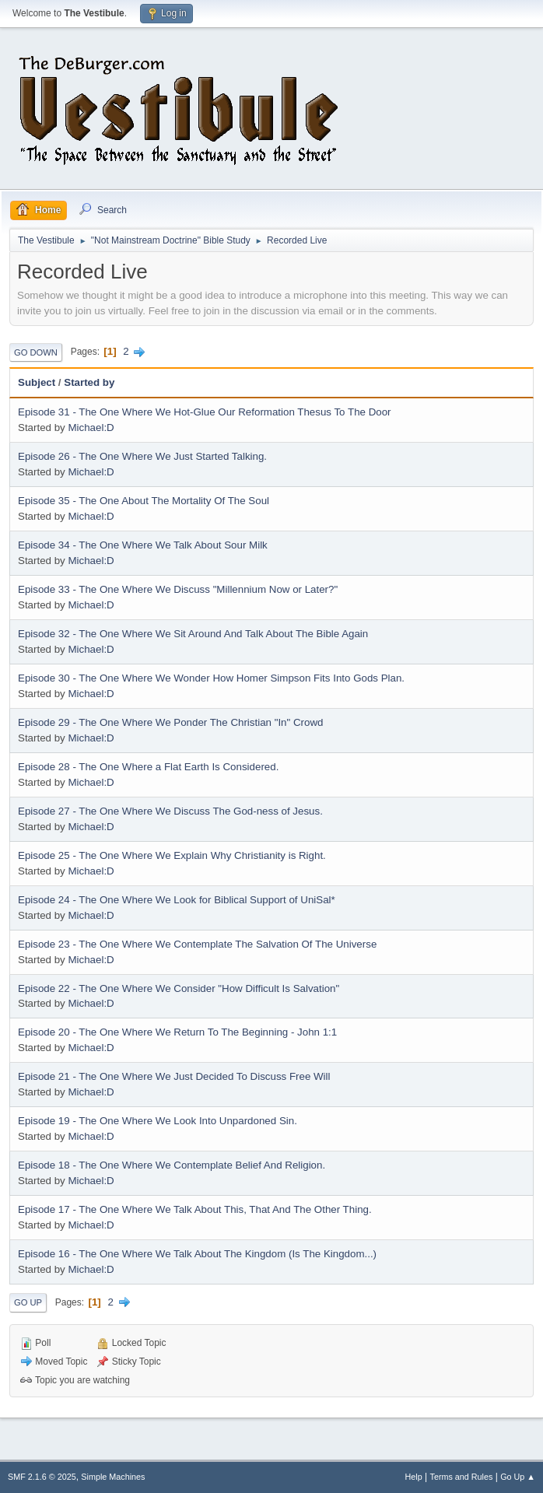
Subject (36, 382)
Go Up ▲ (517, 1476)
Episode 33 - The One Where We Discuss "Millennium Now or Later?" (178, 589)
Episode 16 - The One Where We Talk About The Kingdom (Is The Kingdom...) (197, 1254)
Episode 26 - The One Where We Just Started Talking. (142, 456)
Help (413, 1476)
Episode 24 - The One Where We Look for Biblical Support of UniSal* (176, 900)
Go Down (36, 352)
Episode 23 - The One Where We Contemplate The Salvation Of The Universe (197, 944)
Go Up (28, 1302)
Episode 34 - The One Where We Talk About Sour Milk (143, 545)
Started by (89, 382)
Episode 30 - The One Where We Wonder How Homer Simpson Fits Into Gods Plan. (211, 678)
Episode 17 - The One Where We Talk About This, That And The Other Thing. (195, 1209)
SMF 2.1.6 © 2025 (42, 1476)
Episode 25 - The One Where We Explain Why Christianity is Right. (172, 855)
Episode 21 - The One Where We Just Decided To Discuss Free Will (174, 1076)
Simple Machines (113, 1476)
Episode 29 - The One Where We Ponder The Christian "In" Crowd (170, 722)
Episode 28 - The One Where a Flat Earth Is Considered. (148, 767)
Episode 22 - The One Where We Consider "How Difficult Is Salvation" (178, 988)
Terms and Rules (461, 1476)
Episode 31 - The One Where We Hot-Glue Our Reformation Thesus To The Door (204, 412)
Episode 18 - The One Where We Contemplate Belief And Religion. (171, 1165)
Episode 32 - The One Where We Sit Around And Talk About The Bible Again (193, 634)
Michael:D (91, 427)
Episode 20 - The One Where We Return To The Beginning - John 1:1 (177, 1032)
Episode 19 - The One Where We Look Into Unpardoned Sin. (157, 1121)
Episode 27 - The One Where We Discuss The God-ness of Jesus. (170, 811)
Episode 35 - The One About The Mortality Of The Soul (143, 500)
